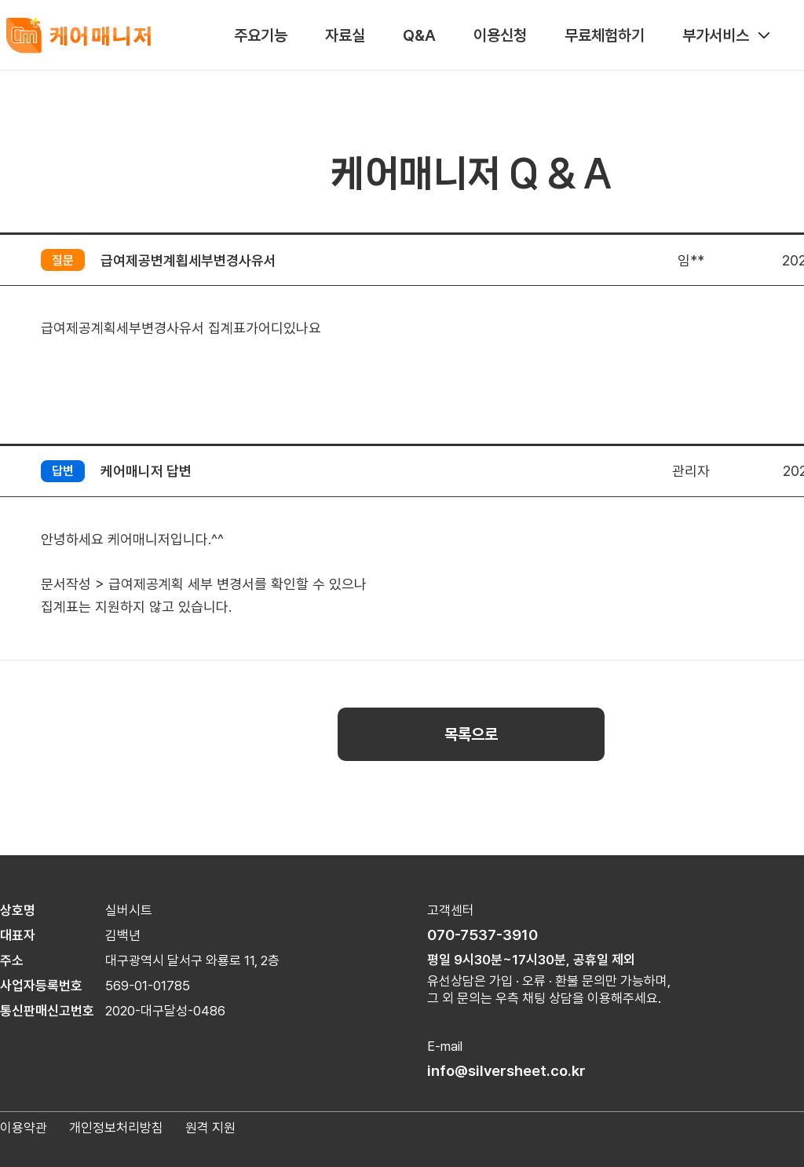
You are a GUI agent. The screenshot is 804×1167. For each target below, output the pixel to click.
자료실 (345, 35)
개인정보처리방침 (116, 1128)
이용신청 (500, 35)
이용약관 (23, 1128)
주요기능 (260, 35)
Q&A (419, 35)
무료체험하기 (605, 35)
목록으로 (471, 734)
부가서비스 (727, 35)
